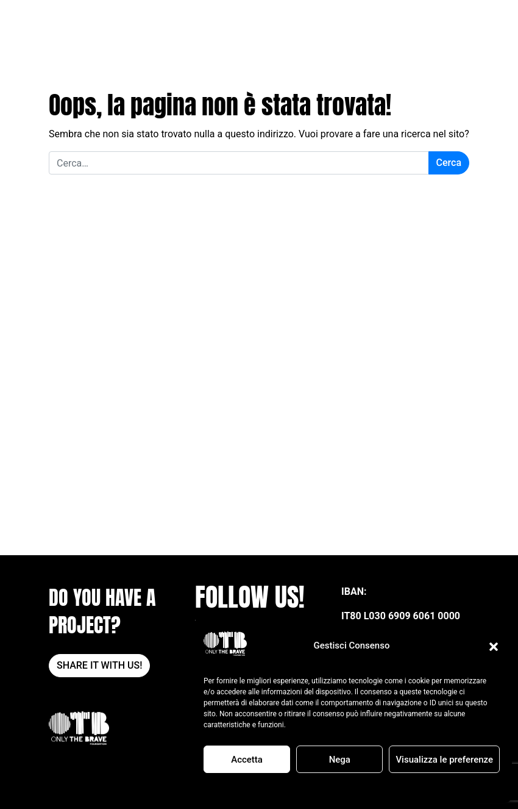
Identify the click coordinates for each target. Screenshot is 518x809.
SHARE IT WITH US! (99, 665)
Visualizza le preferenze (444, 759)
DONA (434, 23)
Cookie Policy (292, 787)
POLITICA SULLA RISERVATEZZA (373, 787)
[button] (494, 646)
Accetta (247, 759)
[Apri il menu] (461, 23)
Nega (339, 759)
